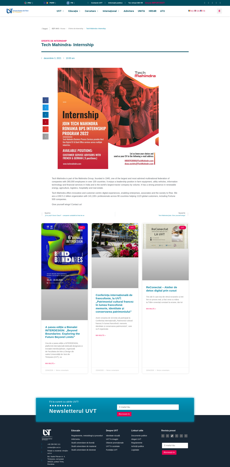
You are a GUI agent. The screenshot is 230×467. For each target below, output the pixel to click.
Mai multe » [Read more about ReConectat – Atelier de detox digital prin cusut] (151, 309)
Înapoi (45, 29)
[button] (60, 11)
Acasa (62, 29)
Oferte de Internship (75, 29)
